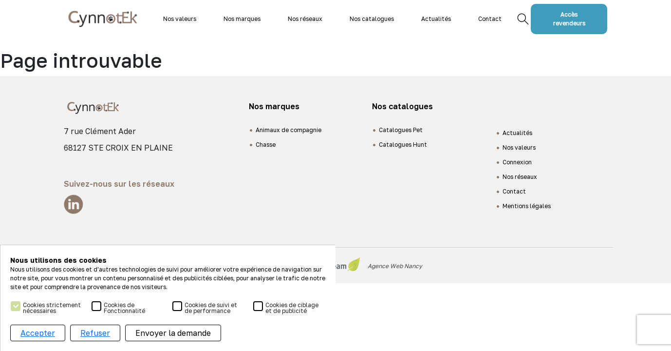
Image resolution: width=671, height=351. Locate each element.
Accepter (37, 333)
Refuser (95, 333)
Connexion (517, 162)
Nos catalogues (372, 18)
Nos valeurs (179, 18)
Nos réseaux (305, 18)
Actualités (436, 18)
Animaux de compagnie (288, 130)
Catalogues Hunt (403, 144)
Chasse (266, 144)
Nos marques (242, 18)
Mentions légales (527, 206)
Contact (490, 18)
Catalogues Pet (401, 130)
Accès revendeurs (569, 19)
